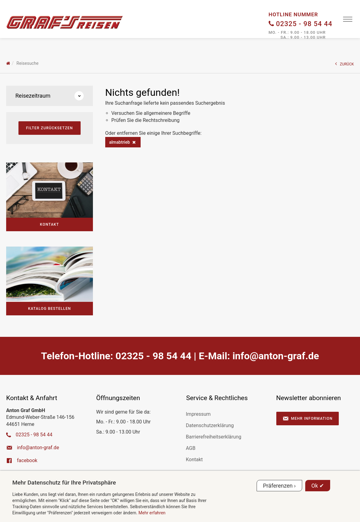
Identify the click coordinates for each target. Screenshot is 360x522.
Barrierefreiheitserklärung (213, 437)
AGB (190, 448)
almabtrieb (119, 142)
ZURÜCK (344, 63)
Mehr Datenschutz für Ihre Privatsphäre (64, 482)
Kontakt (194, 459)
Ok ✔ (317, 485)
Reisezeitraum (49, 95)
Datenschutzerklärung (210, 425)
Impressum (198, 414)
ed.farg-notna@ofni (275, 356)
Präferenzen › (279, 485)
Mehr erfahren (152, 512)
